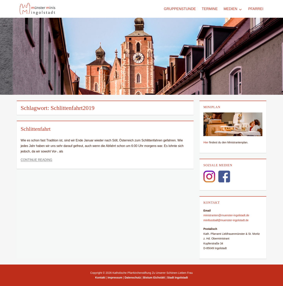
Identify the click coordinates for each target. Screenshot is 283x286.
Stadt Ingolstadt (177, 277)
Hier (206, 142)
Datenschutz (133, 277)
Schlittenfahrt (36, 129)
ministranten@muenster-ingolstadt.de (226, 215)
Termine (210, 9)
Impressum (115, 277)
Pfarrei (255, 9)
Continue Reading (36, 160)
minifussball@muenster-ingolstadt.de (226, 220)
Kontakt (100, 277)
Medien (230, 9)
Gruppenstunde (180, 9)
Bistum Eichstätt (154, 277)
